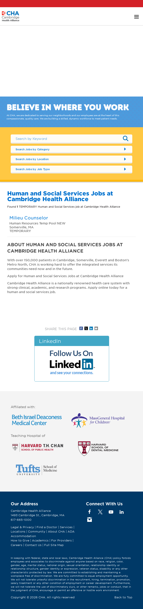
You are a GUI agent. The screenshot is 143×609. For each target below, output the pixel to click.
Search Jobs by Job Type (33, 169)
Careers (16, 545)
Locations (18, 531)
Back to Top (123, 597)
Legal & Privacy (22, 527)
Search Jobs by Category (33, 149)
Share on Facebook (81, 328)
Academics (40, 540)
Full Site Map (54, 545)
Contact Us (33, 545)
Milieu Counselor (28, 217)
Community (36, 531)
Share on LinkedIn (91, 328)
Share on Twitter (86, 328)
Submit (125, 138)
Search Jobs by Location (32, 159)
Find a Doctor (47, 527)
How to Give (20, 540)
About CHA (56, 531)
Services (66, 527)
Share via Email (96, 328)
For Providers (61, 540)
